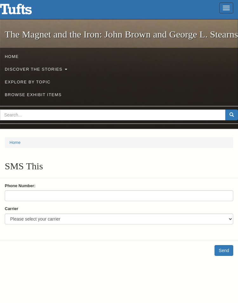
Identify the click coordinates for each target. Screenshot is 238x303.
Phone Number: (20, 185)
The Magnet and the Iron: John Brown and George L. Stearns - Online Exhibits (24, 11)
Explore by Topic (27, 82)
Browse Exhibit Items (33, 94)
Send (224, 250)
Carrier (11, 208)
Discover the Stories (36, 69)
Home (12, 56)
